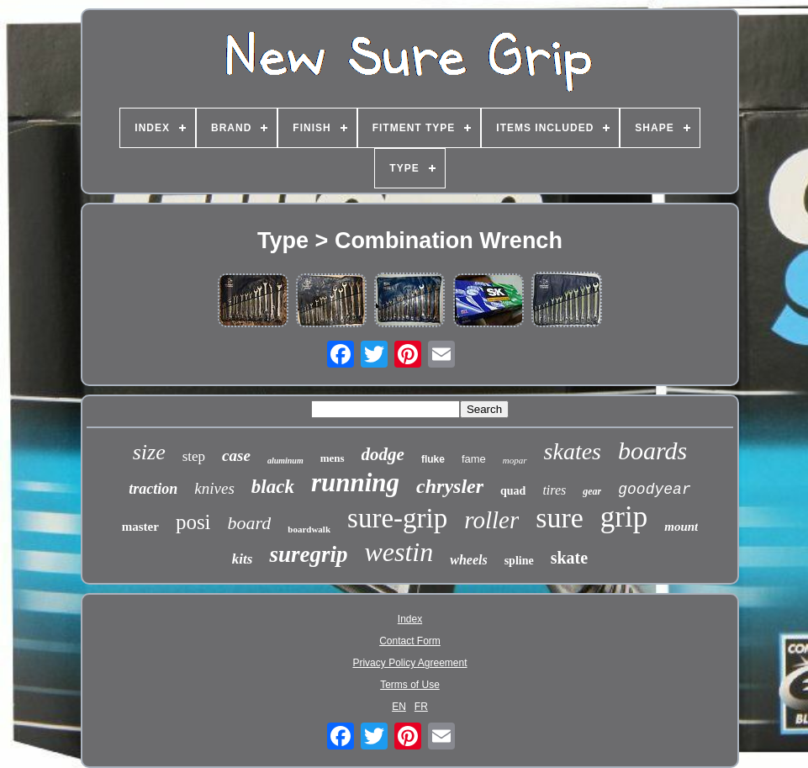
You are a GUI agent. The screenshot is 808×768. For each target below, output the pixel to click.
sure (560, 517)
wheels (468, 560)
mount (681, 526)
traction (153, 488)
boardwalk (309, 529)
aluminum (285, 460)
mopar (515, 460)
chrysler (449, 486)
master (140, 526)
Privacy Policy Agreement (409, 663)
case (236, 455)
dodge (383, 454)
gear (592, 491)
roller (491, 519)
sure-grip (397, 518)
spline (519, 560)
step (193, 456)
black (272, 486)
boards (652, 450)
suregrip (308, 554)
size (149, 452)
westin (398, 552)
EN (399, 706)
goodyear (654, 489)
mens (332, 458)
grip (623, 517)
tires (554, 490)
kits (242, 559)
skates (572, 451)
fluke (433, 459)
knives (214, 488)
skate (569, 557)
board (250, 522)
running (355, 482)
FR (421, 706)
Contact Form (410, 641)
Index (410, 619)
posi (193, 522)
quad (512, 491)
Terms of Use (410, 685)
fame (474, 459)
